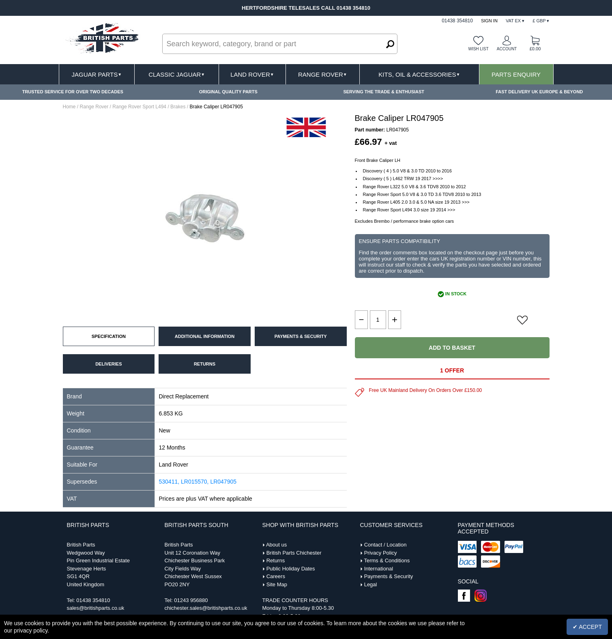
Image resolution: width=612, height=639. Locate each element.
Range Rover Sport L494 (139, 107)
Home (69, 107)
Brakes (177, 107)
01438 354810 (93, 600)
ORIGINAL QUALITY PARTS (228, 91)
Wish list (478, 49)
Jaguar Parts (97, 74)
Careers (275, 576)
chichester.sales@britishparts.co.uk (206, 608)
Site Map (276, 584)
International (378, 569)
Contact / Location (385, 545)
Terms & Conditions (387, 560)
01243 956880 (191, 600)
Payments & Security (388, 576)
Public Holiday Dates (290, 569)
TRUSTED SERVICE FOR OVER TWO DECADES (72, 91)
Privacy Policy (380, 553)
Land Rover (252, 74)
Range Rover (322, 74)
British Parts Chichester (294, 553)
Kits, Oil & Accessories (419, 74)
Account (507, 49)
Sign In (489, 20)
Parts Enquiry (516, 74)
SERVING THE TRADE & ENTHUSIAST (383, 91)
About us (276, 545)
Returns (275, 560)
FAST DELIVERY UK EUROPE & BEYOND (539, 91)
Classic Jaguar (176, 74)
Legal (370, 584)
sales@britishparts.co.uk (96, 608)
